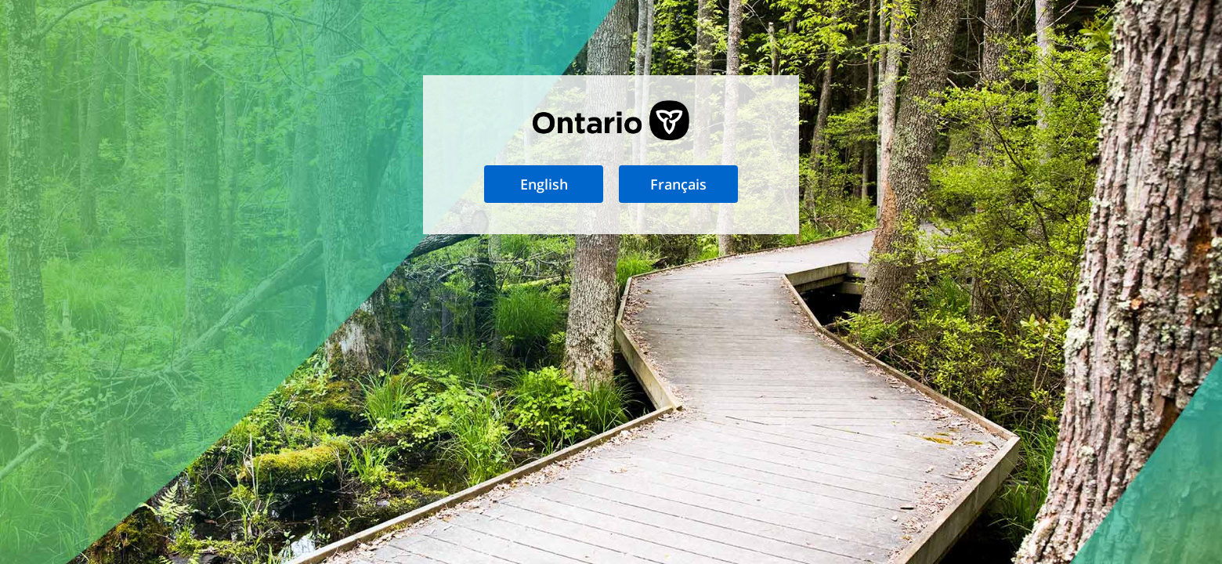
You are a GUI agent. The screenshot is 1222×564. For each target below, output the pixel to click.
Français (678, 184)
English (544, 184)
